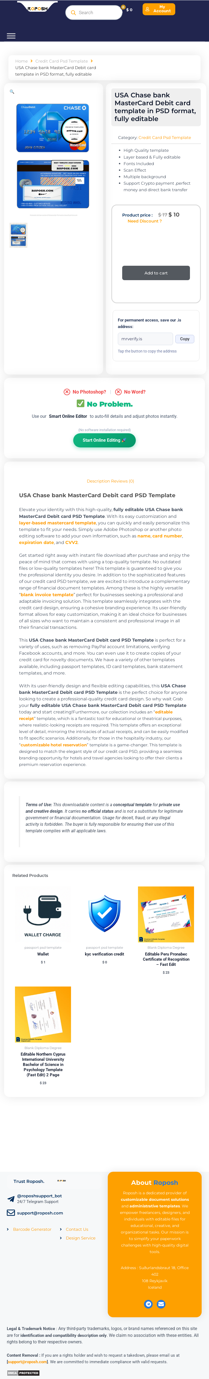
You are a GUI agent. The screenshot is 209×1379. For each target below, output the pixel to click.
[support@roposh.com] (11, 1213)
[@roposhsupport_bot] (11, 1199)
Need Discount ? (145, 221)
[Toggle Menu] (11, 35)
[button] (12, 91)
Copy (184, 338)
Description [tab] (98, 481)
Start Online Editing (104, 440)
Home (21, 61)
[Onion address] (145, 339)
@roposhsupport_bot (39, 1195)
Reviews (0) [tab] (122, 481)
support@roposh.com (40, 1213)
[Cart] (125, 9)
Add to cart (156, 273)
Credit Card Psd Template (61, 61)
